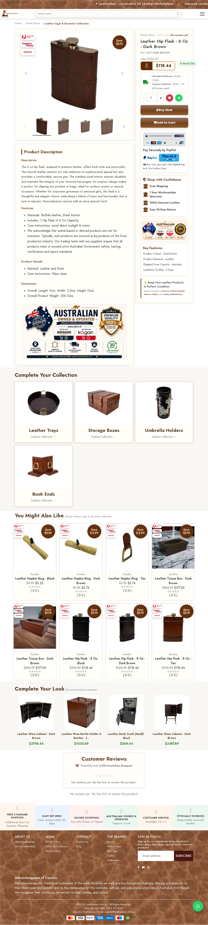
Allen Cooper (114, 846)
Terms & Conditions (56, 846)
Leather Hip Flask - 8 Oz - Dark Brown (127, 660)
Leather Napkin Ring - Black (35, 578)
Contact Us (82, 842)
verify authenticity (172, 294)
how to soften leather (173, 290)
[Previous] (26, 73)
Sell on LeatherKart (25, 846)
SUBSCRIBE (183, 856)
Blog (78, 846)
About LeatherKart (24, 842)
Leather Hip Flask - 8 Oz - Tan (173, 660)
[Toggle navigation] (202, 13)
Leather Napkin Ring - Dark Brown (81, 580)
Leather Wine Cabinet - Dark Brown (36, 736)
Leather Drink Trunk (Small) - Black (126, 736)
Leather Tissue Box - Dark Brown (173, 580)
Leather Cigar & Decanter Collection (66, 23)
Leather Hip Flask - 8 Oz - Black (81, 660)
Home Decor (33, 23)
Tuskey (111, 855)
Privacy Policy (53, 842)
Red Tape (112, 851)
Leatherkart (113, 860)
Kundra (35, 574)
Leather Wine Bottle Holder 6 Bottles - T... (81, 736)
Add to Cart (164, 122)
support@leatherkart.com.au (120, 912)
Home (18, 23)
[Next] (122, 73)
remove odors (151, 294)
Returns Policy (53, 851)
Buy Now (164, 110)
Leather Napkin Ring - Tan (127, 578)
